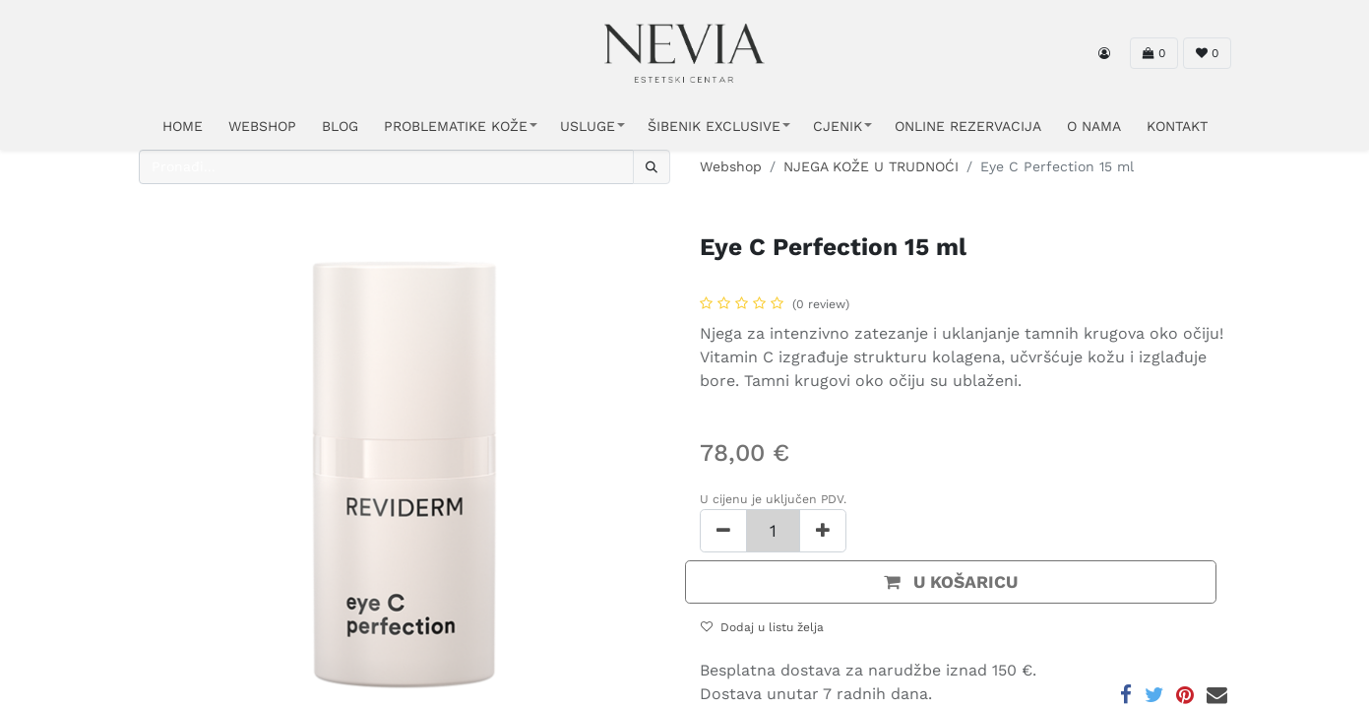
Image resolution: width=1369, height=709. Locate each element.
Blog (340, 126)
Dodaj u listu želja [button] (762, 627)
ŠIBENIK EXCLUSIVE (714, 126)
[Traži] (651, 167)
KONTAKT (1177, 126)
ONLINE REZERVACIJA (968, 126)
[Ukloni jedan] (723, 530)
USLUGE (587, 126)
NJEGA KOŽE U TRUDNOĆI (871, 166)
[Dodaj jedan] (822, 530)
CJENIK (837, 126)
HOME (182, 126)
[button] (950, 582)
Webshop (731, 166)
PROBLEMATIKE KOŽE (456, 126)
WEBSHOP (262, 126)
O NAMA (1094, 126)
